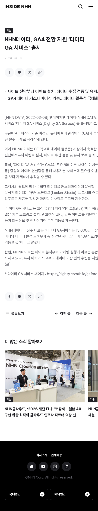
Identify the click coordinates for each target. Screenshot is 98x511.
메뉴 (90, 6)
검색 (80, 6)
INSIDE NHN (18, 6)
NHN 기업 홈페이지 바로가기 (31, 466)
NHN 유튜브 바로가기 (43, 466)
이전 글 (65, 313)
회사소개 (41, 455)
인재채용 (56, 455)
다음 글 (81, 313)
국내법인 (26, 494)
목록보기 (17, 313)
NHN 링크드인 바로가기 (66, 466)
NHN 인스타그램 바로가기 (55, 466)
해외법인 (72, 494)
